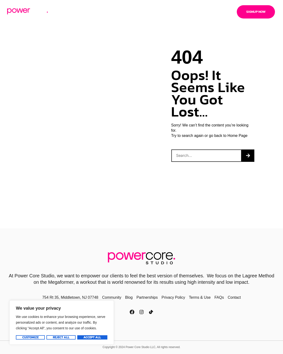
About (68, 12)
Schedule (112, 12)
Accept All (92, 337)
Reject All (61, 337)
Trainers (157, 12)
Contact (203, 12)
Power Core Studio (34, 275)
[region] (61, 323)
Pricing (88, 12)
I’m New (135, 12)
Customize (30, 337)
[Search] (248, 155)
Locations (180, 12)
